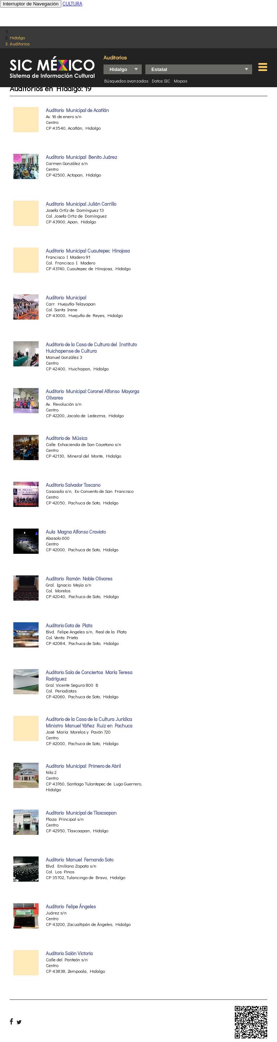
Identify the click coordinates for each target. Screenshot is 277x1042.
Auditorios (20, 43)
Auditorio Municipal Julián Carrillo (81, 204)
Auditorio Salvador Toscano (73, 485)
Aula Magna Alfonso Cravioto (76, 532)
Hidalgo (17, 37)
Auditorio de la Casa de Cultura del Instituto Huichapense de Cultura (91, 347)
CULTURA (72, 3)
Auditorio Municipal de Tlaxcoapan (81, 813)
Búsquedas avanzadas (126, 81)
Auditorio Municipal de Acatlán (77, 110)
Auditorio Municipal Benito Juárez (81, 157)
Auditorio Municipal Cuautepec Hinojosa (88, 251)
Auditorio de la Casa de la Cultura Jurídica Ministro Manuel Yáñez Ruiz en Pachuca (89, 722)
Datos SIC (161, 81)
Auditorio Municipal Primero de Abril (83, 766)
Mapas (180, 81)
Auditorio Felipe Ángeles (71, 906)
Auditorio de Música (66, 438)
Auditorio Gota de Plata (69, 625)
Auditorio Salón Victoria (69, 953)
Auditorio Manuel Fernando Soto (79, 859)
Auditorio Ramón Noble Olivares (79, 578)
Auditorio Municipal (66, 297)
